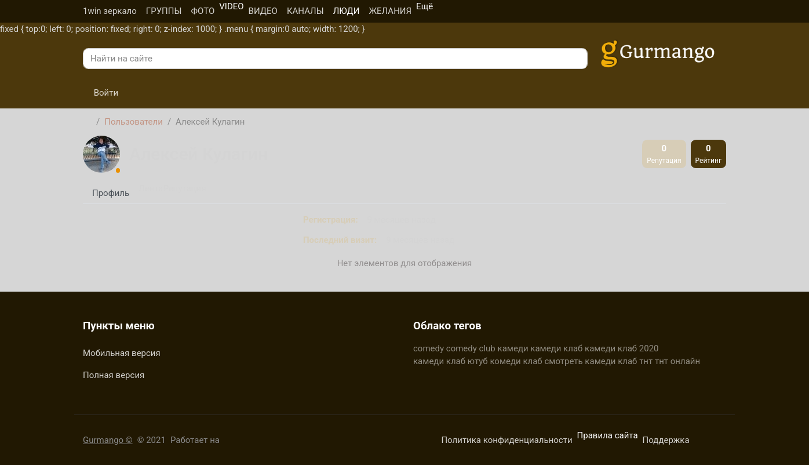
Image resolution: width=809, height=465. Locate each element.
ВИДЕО (263, 11)
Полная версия (113, 375)
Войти (100, 93)
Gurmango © (108, 440)
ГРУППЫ (164, 11)
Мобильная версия (122, 353)
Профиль (110, 193)
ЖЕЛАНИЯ (390, 11)
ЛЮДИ (346, 11)
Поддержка (666, 440)
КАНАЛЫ (305, 11)
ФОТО (202, 11)
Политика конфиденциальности (506, 440)
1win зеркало (110, 11)
